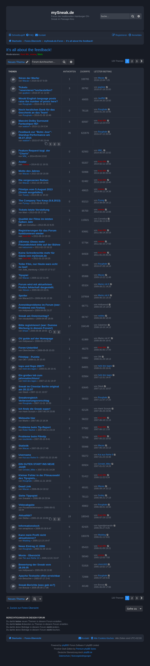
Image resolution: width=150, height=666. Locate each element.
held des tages (30, 369)
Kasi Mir (25, 54)
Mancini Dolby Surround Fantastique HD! (33, 122)
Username (25, 454)
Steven (26, 290)
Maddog (26, 540)
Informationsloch (29, 525)
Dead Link (25, 486)
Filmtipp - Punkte (29, 356)
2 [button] (132, 61)
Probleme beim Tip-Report (35, 427)
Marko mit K (104, 284)
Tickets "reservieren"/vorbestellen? (35, 89)
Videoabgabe (27, 504)
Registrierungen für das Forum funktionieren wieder (37, 232)
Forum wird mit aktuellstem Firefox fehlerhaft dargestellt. (36, 286)
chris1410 (102, 564)
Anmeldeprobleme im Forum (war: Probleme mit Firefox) (39, 306)
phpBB (65, 645)
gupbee (26, 93)
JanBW (101, 98)
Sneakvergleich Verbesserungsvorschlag (34, 399)
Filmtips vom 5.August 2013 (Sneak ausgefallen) (36, 191)
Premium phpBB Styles (86, 649)
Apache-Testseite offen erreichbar (39, 575)
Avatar (23, 161)
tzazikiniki (27, 439)
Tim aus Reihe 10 (31, 558)
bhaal (25, 331)
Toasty (26, 195)
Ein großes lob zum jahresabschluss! (30, 377)
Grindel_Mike (29, 469)
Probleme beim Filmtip (32, 436)
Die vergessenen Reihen (33, 180)
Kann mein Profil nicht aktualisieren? (32, 536)
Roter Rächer (29, 430)
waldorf (26, 126)
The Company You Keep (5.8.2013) (39, 200)
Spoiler (23, 295)
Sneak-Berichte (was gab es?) (37, 585)
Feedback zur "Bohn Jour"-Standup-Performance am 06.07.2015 (35, 134)
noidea (101, 315)
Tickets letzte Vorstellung (34, 209)
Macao (26, 81)
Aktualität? (25, 515)
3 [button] (137, 61)
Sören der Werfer (29, 78)
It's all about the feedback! (29, 50)
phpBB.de (88, 652)
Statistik (24, 445)
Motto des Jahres (29, 170)
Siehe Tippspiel (28, 495)
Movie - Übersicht (29, 555)
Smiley (101, 495)
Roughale (27, 104)
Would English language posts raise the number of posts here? (38, 100)
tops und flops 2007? (31, 366)
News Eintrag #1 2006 (32, 546)
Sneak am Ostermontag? (34, 315)
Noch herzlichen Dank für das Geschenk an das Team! (37, 111)
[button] (141, 61)
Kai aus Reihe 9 (30, 457)
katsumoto (28, 247)
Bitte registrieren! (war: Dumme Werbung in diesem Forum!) (38, 327)
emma (33, 54)
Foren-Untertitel (28, 347)
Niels (40, 54)
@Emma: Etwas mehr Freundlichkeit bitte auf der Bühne (39, 243)
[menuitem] (30, 35)
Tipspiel (23, 275)
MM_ (25, 156)
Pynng (26, 203)
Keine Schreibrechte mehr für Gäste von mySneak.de (37, 254)
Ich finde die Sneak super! (34, 408)
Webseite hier (27, 418)
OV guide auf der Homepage (36, 338)
